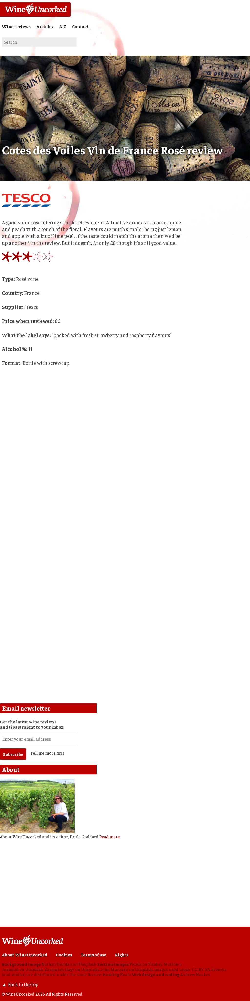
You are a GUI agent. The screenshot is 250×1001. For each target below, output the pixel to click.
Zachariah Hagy (59, 969)
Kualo (125, 974)
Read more (109, 836)
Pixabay (155, 964)
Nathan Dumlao (57, 964)
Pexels (135, 964)
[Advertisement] (92, 588)
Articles (44, 26)
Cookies (64, 954)
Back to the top (23, 984)
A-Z (62, 26)
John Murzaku (114, 969)
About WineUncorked (24, 954)
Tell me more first (47, 753)
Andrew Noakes (195, 974)
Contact (80, 26)
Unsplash (87, 964)
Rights (121, 954)
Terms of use (93, 954)
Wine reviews (16, 26)
